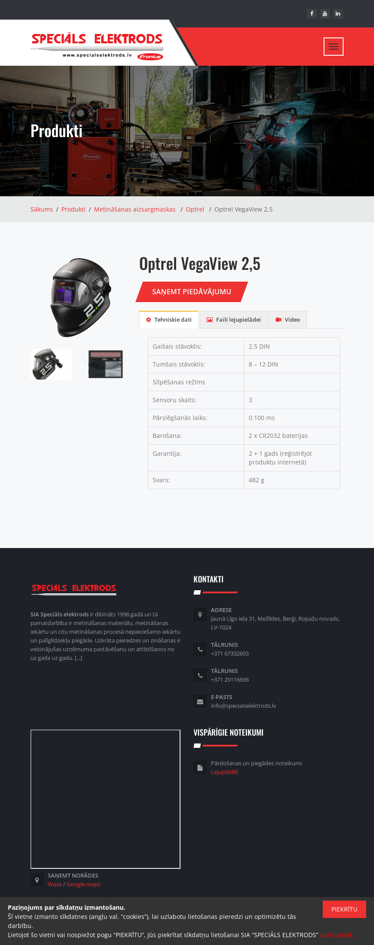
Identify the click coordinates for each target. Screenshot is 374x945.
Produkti (73, 210)
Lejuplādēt (224, 772)
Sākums (41, 210)
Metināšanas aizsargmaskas (135, 210)
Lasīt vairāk (336, 935)
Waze (55, 884)
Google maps (83, 884)
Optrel (195, 210)
